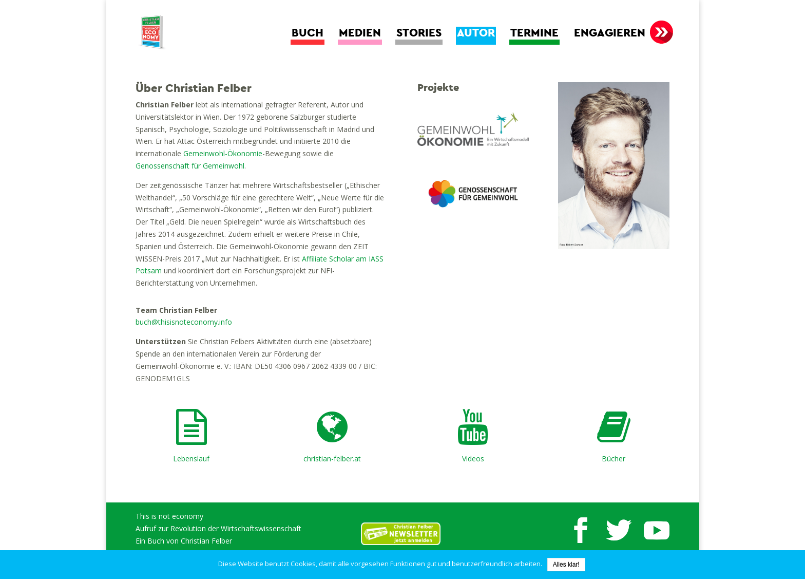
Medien (360, 33)
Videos (473, 458)
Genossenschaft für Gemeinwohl (190, 166)
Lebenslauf (191, 458)
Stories (419, 33)
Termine (534, 33)
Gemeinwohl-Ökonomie (222, 153)
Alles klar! (566, 564)
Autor (476, 33)
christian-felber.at (332, 458)
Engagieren (609, 33)
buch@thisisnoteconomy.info (184, 322)
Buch (307, 33)
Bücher (613, 458)
